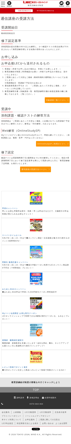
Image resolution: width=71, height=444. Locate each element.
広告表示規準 (61, 412)
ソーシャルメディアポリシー (37, 416)
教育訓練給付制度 (35, 5)
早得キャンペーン (10, 208)
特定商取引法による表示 (27, 423)
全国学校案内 (50, 397)
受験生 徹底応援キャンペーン (15, 262)
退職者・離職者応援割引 (13, 340)
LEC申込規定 (7, 423)
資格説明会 (34, 397)
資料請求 (20, 397)
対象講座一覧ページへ (56, 100)
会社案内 (6, 412)
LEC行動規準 (45, 412)
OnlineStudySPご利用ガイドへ (51, 144)
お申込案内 (30, 419)
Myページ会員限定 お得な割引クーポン (19, 313)
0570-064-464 (36, 404)
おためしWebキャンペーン (14, 289)
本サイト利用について (11, 419)
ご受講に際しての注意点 (49, 419)
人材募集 (17, 412)
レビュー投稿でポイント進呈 (15, 367)
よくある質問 (61, 423)
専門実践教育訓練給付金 (45, 11)
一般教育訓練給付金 (24, 11)
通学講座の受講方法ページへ (34, 169)
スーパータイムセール (12, 235)
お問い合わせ (48, 423)
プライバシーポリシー (11, 416)
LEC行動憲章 (30, 412)
